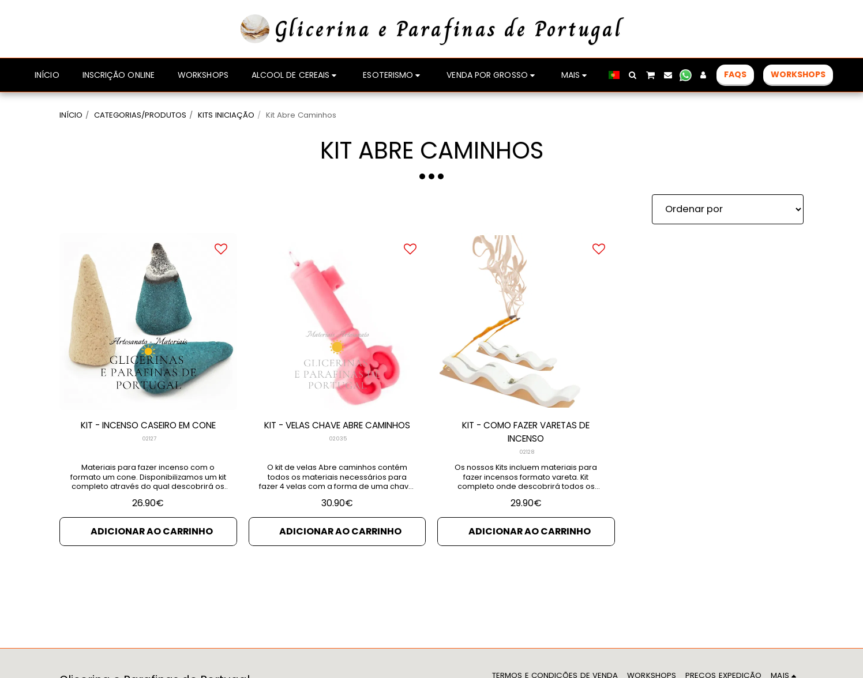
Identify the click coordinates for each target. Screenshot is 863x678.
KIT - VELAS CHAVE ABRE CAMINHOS (337, 433)
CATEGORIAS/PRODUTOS (140, 115)
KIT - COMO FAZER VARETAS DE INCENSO (526, 433)
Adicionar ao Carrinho (151, 533)
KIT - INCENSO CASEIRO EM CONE (148, 425)
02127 (149, 439)
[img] (148, 321)
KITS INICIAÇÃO (226, 115)
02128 (527, 454)
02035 (338, 454)
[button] (633, 75)
